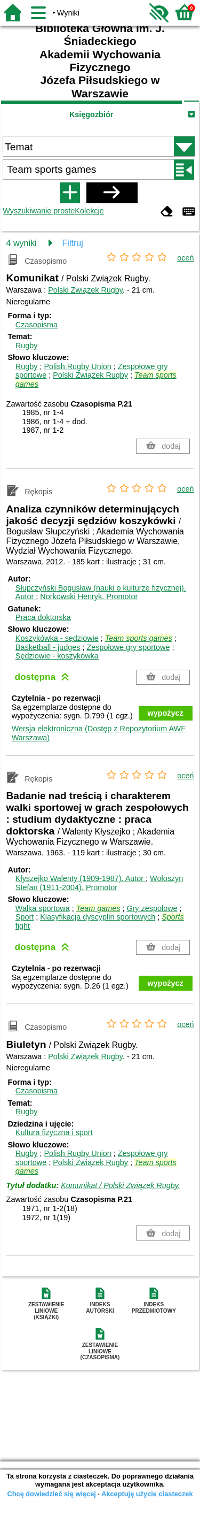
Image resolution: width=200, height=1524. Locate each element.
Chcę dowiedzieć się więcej (51, 1494)
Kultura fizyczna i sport (54, 1132)
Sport (24, 917)
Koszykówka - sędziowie (57, 638)
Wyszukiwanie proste (39, 210)
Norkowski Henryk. (89, 596)
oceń (185, 258)
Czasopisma (36, 324)
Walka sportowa (42, 908)
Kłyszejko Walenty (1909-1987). (80, 878)
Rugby (26, 345)
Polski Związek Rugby (85, 290)
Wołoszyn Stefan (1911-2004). (99, 883)
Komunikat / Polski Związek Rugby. (120, 1185)
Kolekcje (89, 210)
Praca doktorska (43, 617)
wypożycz (165, 713)
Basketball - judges (48, 647)
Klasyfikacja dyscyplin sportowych (97, 917)
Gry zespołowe (151, 908)
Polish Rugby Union (77, 366)
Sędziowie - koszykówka (57, 656)
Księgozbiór (91, 114)
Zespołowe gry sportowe (128, 647)
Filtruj (72, 243)
